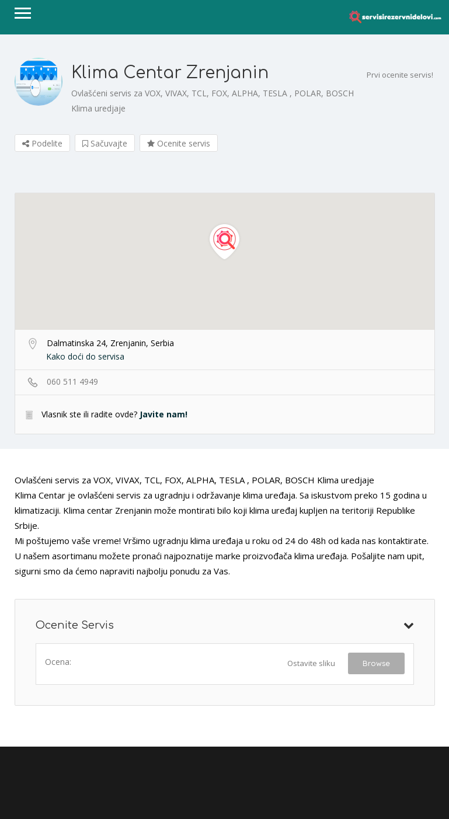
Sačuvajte (104, 143)
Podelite (42, 143)
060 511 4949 (72, 381)
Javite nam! (163, 414)
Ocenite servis (178, 143)
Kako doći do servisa (85, 356)
